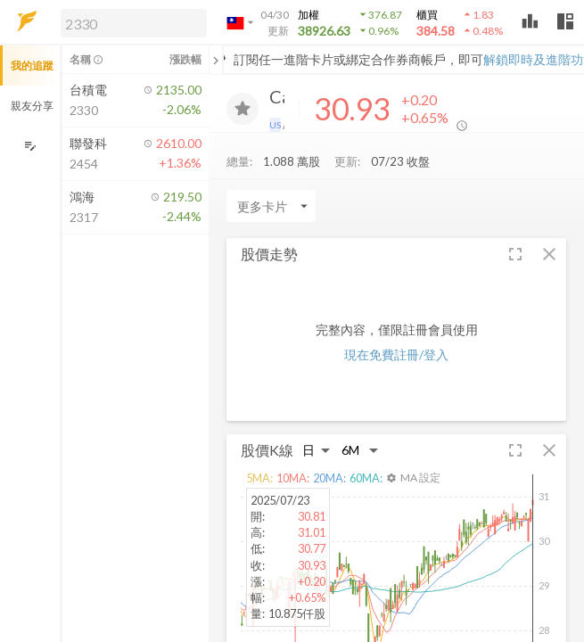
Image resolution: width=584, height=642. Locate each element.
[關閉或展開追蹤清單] (216, 59)
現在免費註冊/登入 (396, 358)
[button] (130, 22)
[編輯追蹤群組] (30, 146)
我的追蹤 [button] (32, 65)
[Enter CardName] (271, 210)
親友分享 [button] (32, 105)
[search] (134, 23)
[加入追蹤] (242, 109)
